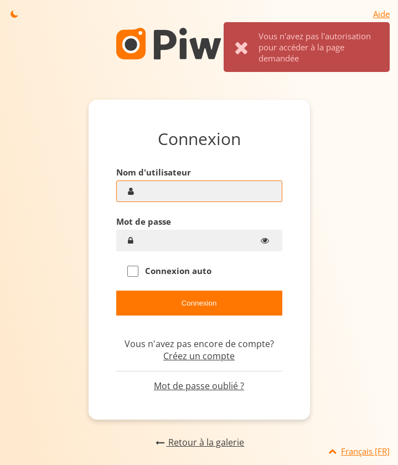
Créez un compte (199, 356)
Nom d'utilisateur (153, 172)
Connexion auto (169, 271)
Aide (381, 13)
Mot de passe (143, 221)
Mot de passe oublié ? (199, 386)
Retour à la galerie (199, 442)
